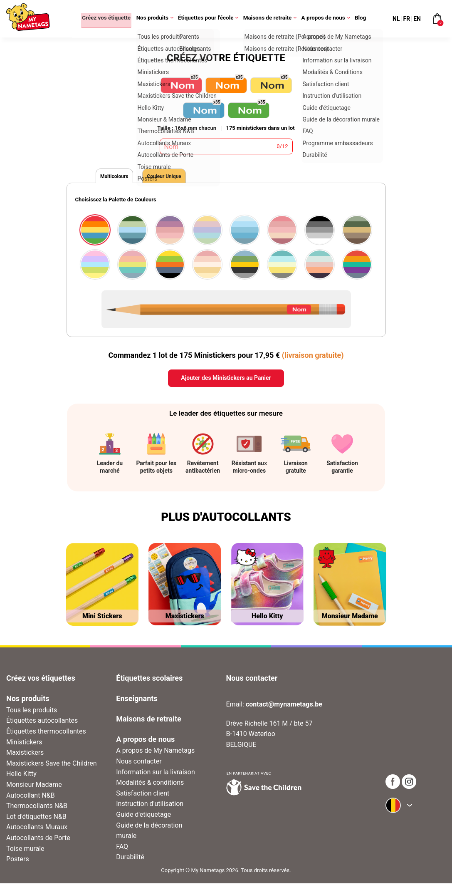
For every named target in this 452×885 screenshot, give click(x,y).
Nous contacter (138, 763)
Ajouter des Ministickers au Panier (226, 379)
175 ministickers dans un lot (260, 128)
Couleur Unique (184, 177)
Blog (360, 18)
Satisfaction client (142, 795)
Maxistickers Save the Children (51, 765)
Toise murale (25, 850)
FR (406, 18)
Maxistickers (25, 754)
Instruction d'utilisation (149, 805)
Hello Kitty (21, 775)
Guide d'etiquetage (143, 816)
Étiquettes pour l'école (209, 18)
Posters (17, 861)
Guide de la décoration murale (149, 832)
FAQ (122, 848)
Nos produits (155, 18)
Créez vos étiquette (103, 18)
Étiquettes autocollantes (42, 722)
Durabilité (130, 859)
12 (285, 146)
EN (417, 18)
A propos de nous (326, 18)
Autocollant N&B (30, 797)
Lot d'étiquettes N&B (36, 818)
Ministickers (24, 743)
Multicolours (120, 177)
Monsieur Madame (34, 786)
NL (396, 18)
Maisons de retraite (271, 18)
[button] (71, 243)
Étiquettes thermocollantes (46, 733)
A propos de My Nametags (155, 752)
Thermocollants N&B (36, 807)
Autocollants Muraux (36, 829)
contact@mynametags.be (284, 706)
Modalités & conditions (150, 784)
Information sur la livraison (155, 773)
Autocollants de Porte (38, 839)
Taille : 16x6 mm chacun (186, 128)
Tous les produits (31, 712)
